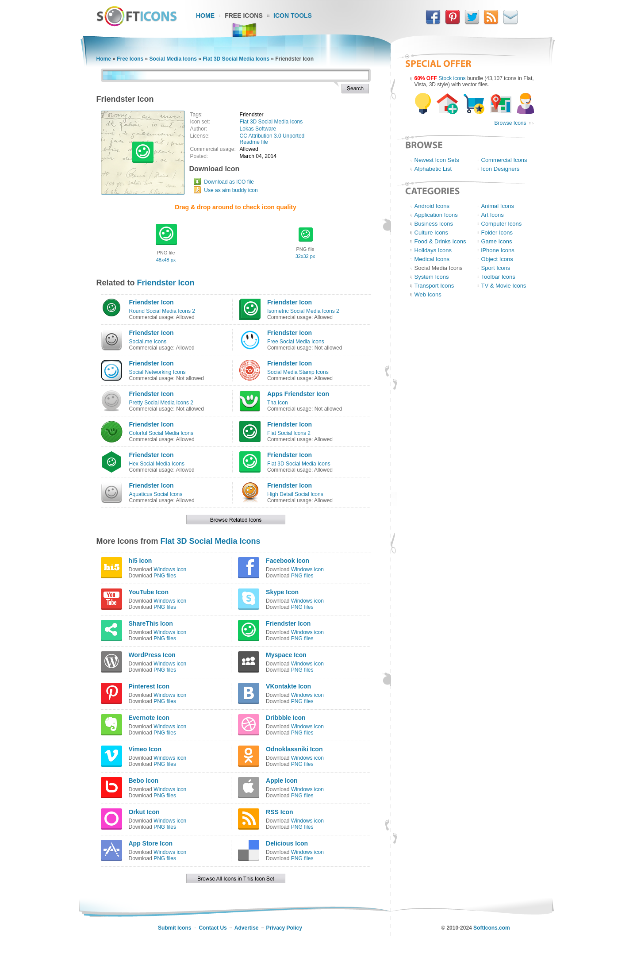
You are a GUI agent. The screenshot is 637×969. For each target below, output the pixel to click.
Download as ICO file (229, 182)
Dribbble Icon (285, 717)
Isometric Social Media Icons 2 (303, 311)
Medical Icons (431, 259)
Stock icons (451, 78)
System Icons (431, 276)
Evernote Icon (149, 717)
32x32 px (305, 256)
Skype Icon (282, 592)
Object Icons (497, 259)
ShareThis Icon (151, 623)
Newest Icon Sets (436, 160)
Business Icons (433, 223)
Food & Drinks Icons (440, 241)
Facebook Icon (287, 560)
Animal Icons (497, 206)
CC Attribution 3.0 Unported (272, 136)
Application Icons (436, 214)
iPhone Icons (497, 250)
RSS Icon (279, 811)
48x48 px (166, 259)
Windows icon (169, 569)
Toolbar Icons (498, 276)
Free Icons (244, 15)
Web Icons (427, 294)
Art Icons (492, 214)
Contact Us (212, 928)
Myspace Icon (286, 654)
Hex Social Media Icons (156, 464)
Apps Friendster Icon (298, 393)
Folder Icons (497, 232)
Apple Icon (282, 780)
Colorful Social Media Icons (161, 433)
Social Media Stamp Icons (298, 372)
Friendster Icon (166, 282)
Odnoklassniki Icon (294, 749)
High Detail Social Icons (295, 494)
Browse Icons (510, 123)
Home (205, 15)
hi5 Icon (140, 560)
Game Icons (496, 241)
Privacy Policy (284, 928)
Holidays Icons (433, 250)
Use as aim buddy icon (230, 190)
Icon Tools (292, 15)
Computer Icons (501, 223)
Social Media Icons (173, 59)
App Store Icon (151, 843)
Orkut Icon (144, 811)
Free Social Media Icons (295, 341)
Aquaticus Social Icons (156, 494)
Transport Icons (434, 285)
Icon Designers (500, 168)
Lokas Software (258, 129)
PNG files (164, 576)
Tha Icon (277, 403)
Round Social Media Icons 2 (162, 311)
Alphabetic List (433, 168)
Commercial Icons (504, 160)
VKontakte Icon (288, 686)
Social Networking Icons (157, 372)
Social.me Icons (148, 341)
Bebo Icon (144, 780)
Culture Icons (431, 232)
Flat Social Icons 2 (289, 433)
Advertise (246, 928)
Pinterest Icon (149, 686)
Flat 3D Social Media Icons (236, 59)
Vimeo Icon (145, 749)
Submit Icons (174, 928)
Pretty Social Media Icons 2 (161, 403)
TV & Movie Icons (503, 285)
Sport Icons (495, 268)
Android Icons (432, 206)
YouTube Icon (149, 592)
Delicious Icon (287, 843)
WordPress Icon (152, 654)
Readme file (254, 142)
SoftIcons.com (491, 928)
